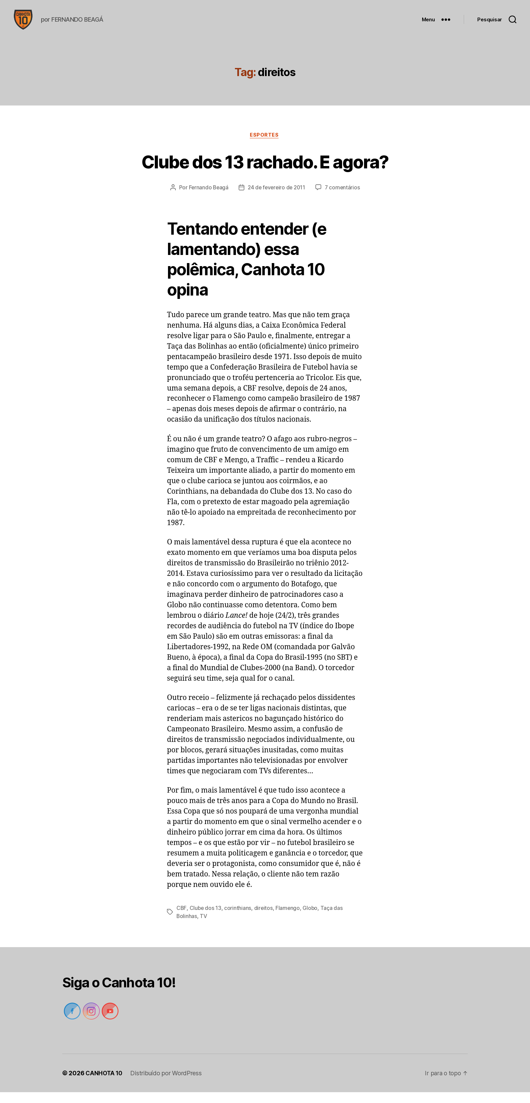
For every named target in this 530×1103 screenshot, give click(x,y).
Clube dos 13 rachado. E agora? (265, 172)
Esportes (264, 146)
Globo (311, 918)
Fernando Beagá (207, 198)
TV (203, 926)
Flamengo (288, 918)
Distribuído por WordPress (167, 1083)
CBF (181, 918)
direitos (264, 918)
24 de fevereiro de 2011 (276, 198)
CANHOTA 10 (105, 1083)
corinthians (238, 918)
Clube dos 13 (206, 918)
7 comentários (344, 198)
